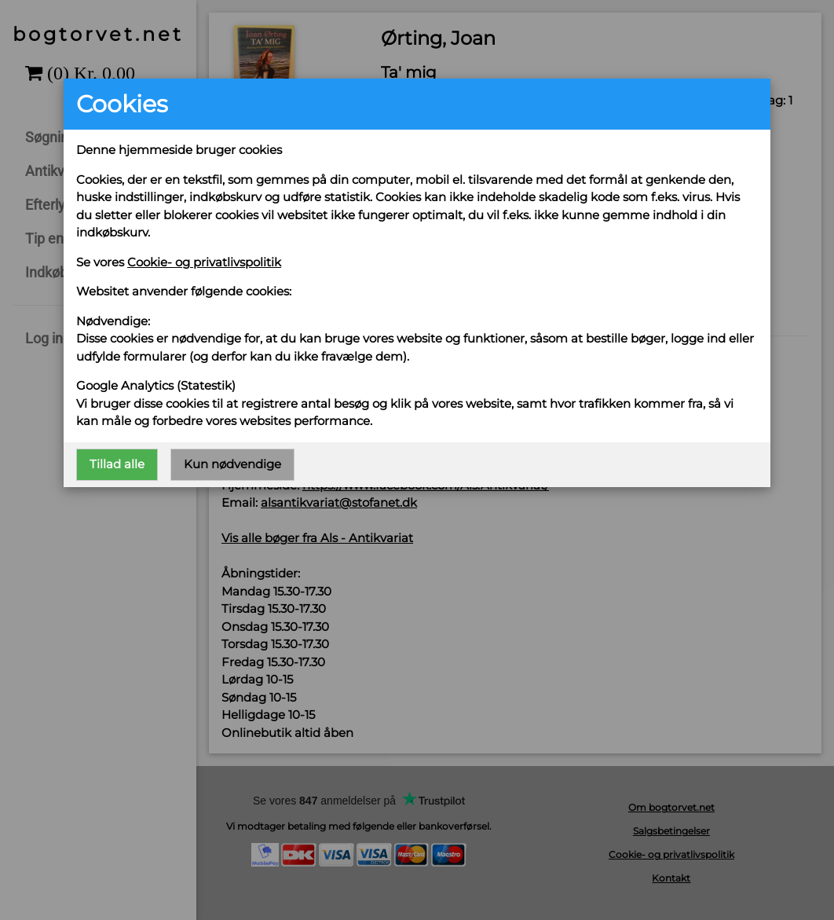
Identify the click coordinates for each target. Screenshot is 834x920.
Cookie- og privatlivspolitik (204, 262)
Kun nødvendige (232, 463)
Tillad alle (117, 463)
